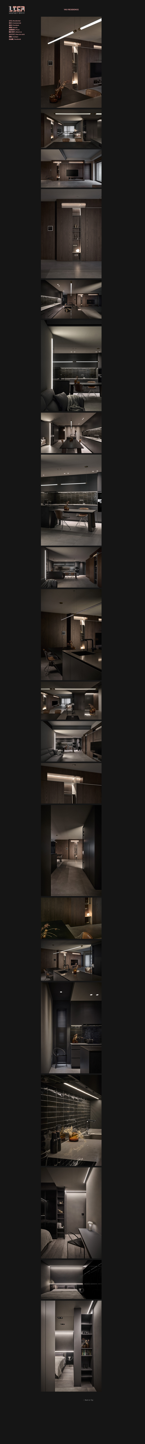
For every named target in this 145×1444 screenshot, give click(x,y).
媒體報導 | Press (14, 30)
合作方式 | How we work (17, 34)
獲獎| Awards (13, 27)
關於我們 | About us (15, 32)
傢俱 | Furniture (14, 25)
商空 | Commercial (15, 23)
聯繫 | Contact (13, 37)
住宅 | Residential (14, 21)
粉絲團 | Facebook (15, 39)
